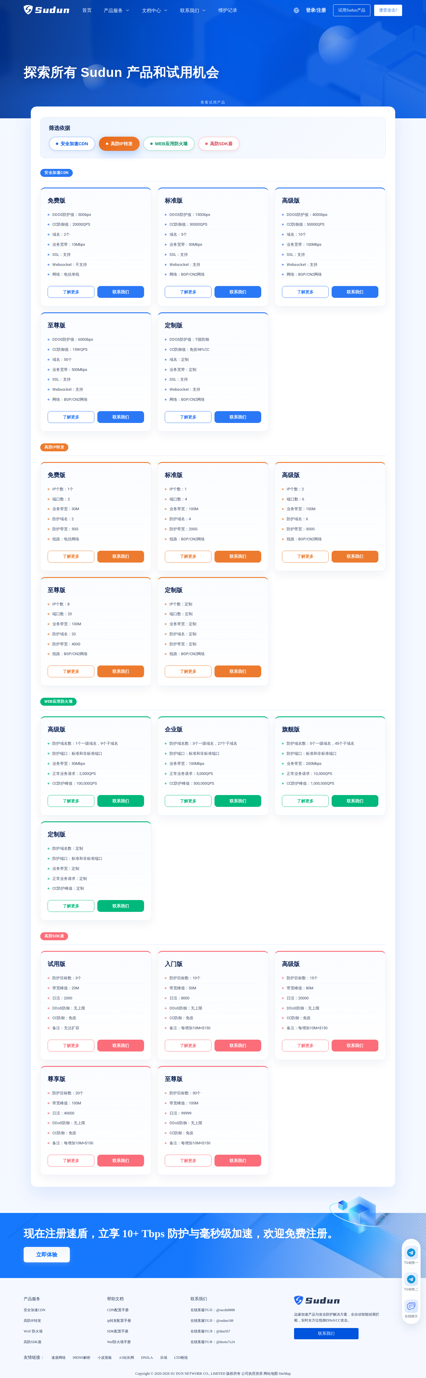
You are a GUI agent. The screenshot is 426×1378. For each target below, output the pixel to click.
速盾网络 (58, 1358)
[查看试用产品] (213, 106)
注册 (321, 10)
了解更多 (71, 292)
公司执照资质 (252, 1373)
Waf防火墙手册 (119, 1342)
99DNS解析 (82, 1358)
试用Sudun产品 (351, 10)
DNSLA (147, 1358)
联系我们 (193, 10)
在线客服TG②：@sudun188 (212, 1321)
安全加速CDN (74, 143)
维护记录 (227, 10)
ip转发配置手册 (119, 1321)
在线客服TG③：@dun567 (210, 1331)
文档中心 (155, 10)
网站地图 (271, 1373)
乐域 (163, 1358)
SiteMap (285, 1373)
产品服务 (117, 10)
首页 (87, 10)
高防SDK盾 (221, 143)
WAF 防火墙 (33, 1331)
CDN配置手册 (118, 1310)
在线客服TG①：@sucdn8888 (213, 1310)
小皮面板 (105, 1358)
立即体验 (46, 1255)
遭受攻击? (388, 10)
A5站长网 (126, 1358)
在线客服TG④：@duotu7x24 (213, 1342)
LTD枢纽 (181, 1358)
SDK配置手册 (117, 1331)
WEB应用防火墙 (171, 143)
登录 (310, 10)
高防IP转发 (122, 143)
